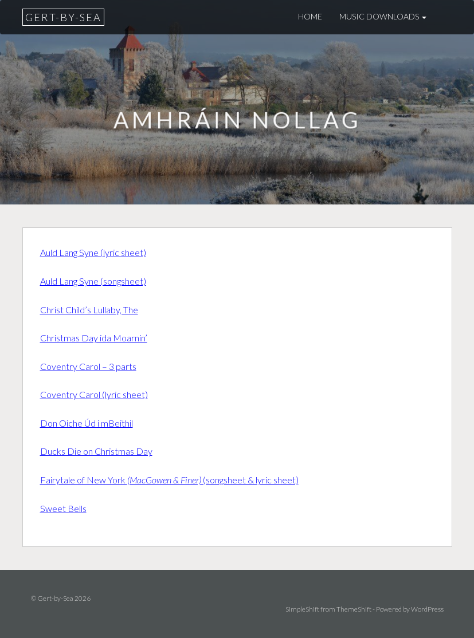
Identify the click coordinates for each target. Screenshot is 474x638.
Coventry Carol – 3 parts (88, 366)
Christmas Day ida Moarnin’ (93, 337)
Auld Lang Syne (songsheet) (93, 280)
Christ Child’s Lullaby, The (89, 309)
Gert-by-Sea (63, 17)
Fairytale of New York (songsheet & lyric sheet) (169, 479)
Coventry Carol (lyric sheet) (94, 394)
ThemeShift (353, 609)
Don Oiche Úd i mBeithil (86, 423)
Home (310, 16)
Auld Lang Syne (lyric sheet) (93, 252)
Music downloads (382, 16)
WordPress (427, 609)
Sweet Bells (63, 508)
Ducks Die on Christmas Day (96, 451)
